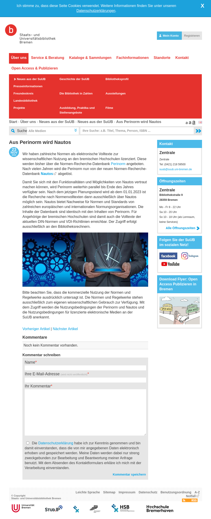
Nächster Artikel (65, 329)
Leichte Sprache (88, 492)
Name (30, 362)
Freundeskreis (23, 93)
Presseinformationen (27, 86)
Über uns (18, 58)
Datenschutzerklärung (55, 443)
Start (13, 122)
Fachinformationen (132, 58)
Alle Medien (37, 131)
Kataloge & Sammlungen (90, 58)
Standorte (162, 58)
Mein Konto (169, 35)
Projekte (19, 108)
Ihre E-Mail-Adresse (56, 374)
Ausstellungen (116, 93)
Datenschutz (148, 492)
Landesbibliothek (25, 100)
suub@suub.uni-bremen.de (175, 169)
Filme (109, 108)
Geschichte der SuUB (74, 79)
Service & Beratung (47, 58)
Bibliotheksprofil (117, 79)
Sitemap (109, 492)
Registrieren (192, 35)
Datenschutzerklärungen (96, 11)
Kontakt (182, 58)
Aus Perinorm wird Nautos (138, 122)
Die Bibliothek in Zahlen (75, 93)
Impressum (127, 492)
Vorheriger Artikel (36, 329)
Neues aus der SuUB (31, 79)
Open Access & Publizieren (34, 68)
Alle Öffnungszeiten (183, 228)
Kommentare (34, 337)
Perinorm (118, 164)
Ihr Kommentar (38, 386)
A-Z (197, 492)
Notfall (191, 496)
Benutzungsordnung (175, 492)
